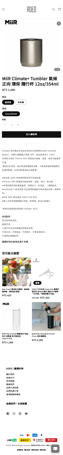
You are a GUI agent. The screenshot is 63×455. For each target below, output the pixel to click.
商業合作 (10, 377)
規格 (4, 108)
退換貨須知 (35, 450)
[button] (3, 9)
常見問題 (10, 381)
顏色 (4, 96)
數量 (4, 119)
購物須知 (43, 450)
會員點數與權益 (13, 394)
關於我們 (10, 374)
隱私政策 (27, 450)
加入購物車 (31, 134)
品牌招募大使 (12, 391)
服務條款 (20, 450)
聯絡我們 (10, 384)
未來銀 (21, 102)
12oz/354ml (11, 113)
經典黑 (8, 102)
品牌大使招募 (12, 387)
